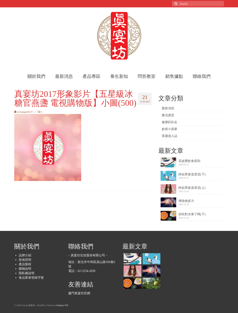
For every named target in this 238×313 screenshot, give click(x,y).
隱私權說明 (26, 273)
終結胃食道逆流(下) (191, 174)
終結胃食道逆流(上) (191, 187)
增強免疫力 (186, 201)
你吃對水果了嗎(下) (191, 214)
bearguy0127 (26, 111)
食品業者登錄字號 (31, 277)
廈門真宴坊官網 (79, 293)
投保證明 (25, 259)
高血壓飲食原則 (189, 161)
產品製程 (25, 264)
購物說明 (25, 268)
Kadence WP (62, 305)
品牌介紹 (25, 255)
